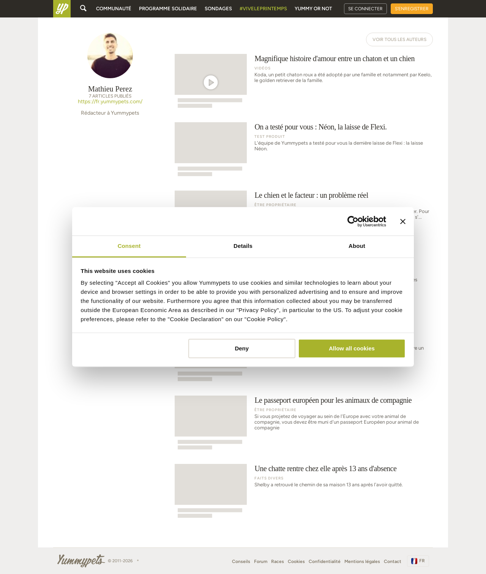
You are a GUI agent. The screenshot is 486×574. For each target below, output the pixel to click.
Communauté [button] (113, 8)
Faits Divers (269, 478)
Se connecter (365, 8)
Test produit (269, 136)
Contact (392, 561)
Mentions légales (362, 561)
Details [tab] (243, 246)
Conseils (241, 561)
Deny (242, 348)
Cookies (296, 561)
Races (277, 561)
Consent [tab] (129, 246)
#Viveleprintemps (263, 8)
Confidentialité (325, 561)
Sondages (218, 8)
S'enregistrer (412, 8)
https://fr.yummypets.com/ (110, 102)
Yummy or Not (313, 8)
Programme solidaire (168, 8)
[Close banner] (403, 221)
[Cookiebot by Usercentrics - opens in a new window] (353, 221)
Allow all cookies (352, 348)
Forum (260, 561)
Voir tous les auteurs (399, 39)
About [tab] (357, 246)
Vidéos (262, 68)
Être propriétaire (275, 204)
